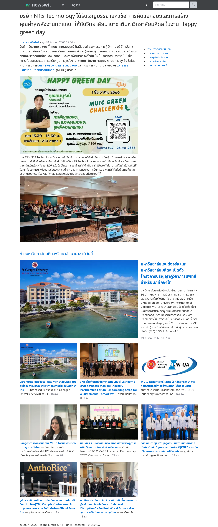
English (75, 5)
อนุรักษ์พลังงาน (47, 65)
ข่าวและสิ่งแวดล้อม (157, 61)
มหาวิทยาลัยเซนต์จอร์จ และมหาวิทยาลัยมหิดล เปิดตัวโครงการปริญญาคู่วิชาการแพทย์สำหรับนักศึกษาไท (168, 273)
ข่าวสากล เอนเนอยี (157, 65)
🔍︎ (193, 5)
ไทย (62, 5)
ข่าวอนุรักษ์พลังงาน (157, 57)
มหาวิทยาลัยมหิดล (42, 70)
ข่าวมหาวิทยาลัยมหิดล (159, 49)
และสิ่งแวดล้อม (67, 65)
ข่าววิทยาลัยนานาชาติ (158, 53)
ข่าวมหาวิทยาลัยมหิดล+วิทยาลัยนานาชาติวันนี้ (56, 254)
